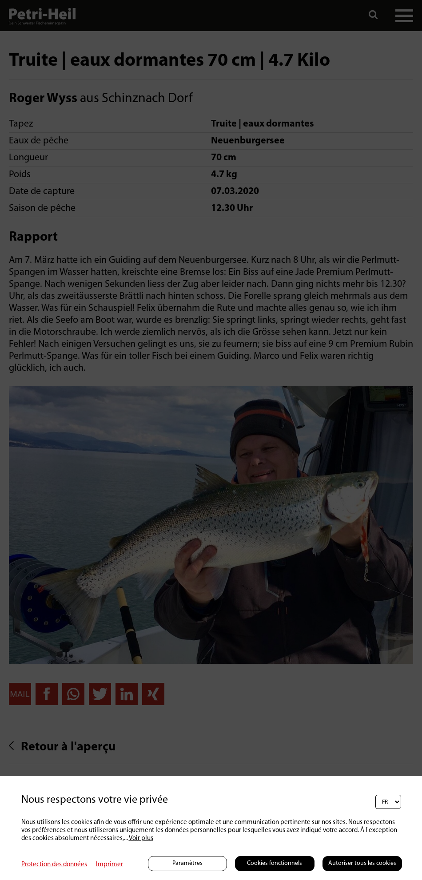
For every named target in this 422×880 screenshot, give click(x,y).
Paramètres (187, 863)
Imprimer (109, 864)
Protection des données (54, 864)
